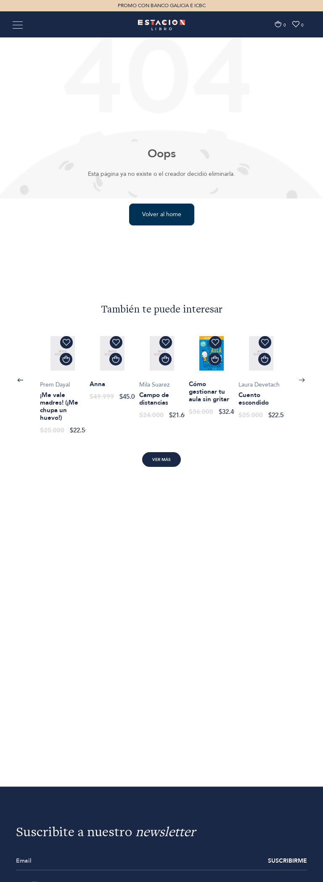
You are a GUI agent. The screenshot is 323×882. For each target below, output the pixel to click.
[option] (62, 380)
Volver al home (161, 214)
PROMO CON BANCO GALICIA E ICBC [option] (162, 5)
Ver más (161, 460)
